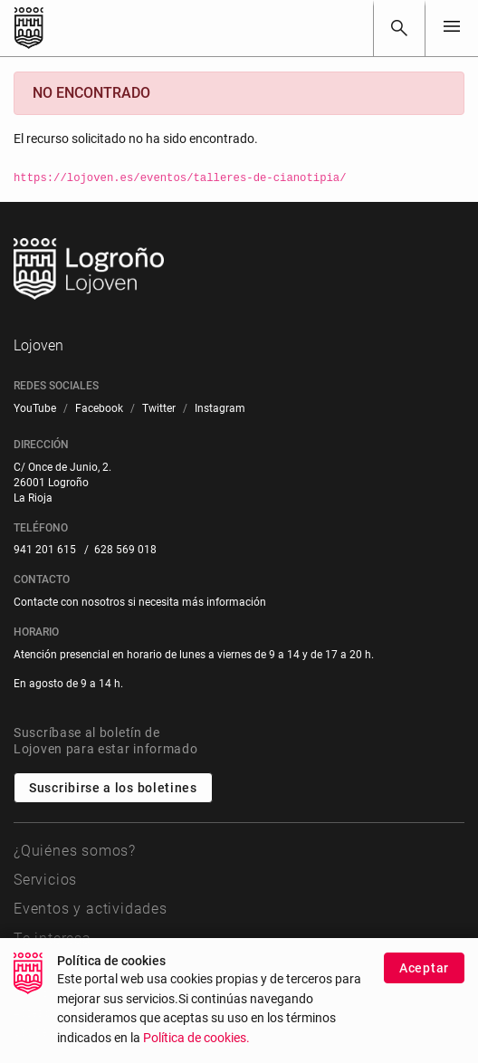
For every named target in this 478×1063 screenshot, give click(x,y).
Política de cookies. (196, 1052)
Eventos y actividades (90, 908)
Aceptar (424, 982)
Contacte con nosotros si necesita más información (140, 602)
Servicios (45, 879)
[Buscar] (399, 28)
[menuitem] (35, 409)
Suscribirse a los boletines (113, 787)
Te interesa (52, 938)
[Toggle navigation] (452, 27)
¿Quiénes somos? (75, 850)
